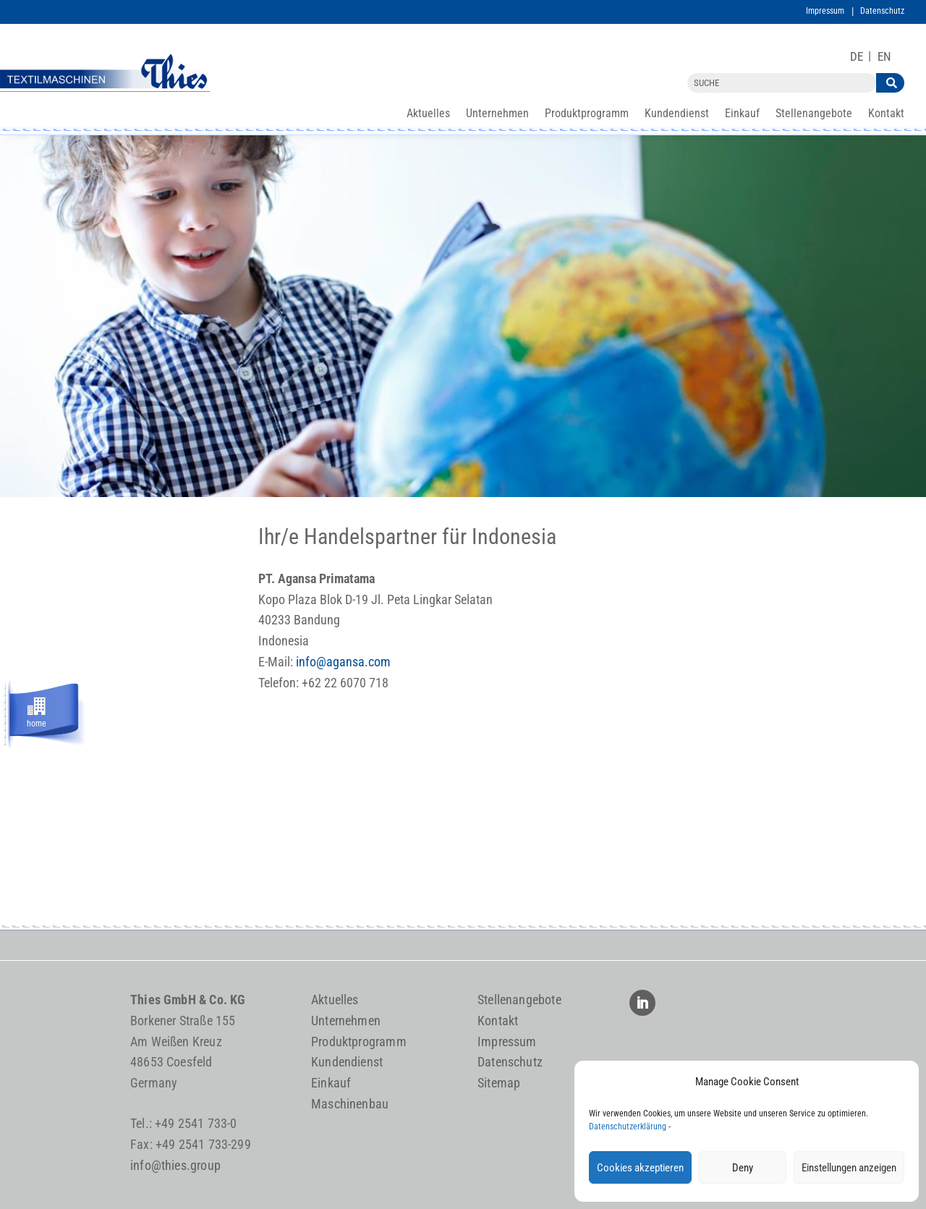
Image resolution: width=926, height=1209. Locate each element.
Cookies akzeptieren (640, 1167)
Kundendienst (677, 114)
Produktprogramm (587, 114)
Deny (742, 1167)
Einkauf (742, 114)
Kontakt (886, 114)
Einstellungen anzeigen (849, 1167)
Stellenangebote (814, 114)
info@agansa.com (343, 661)
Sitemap (498, 1082)
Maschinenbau (349, 1103)
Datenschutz (882, 11)
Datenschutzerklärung (627, 1126)
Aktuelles (428, 114)
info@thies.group (175, 1165)
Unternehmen (497, 114)
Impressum (825, 11)
